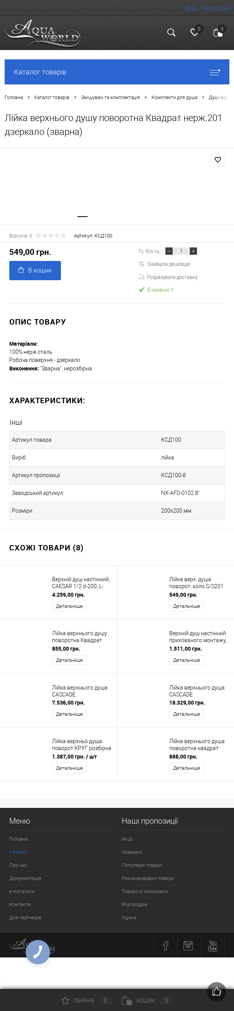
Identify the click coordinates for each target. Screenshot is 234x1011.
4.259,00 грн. (68, 594)
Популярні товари (142, 865)
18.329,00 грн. (187, 702)
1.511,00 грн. (185, 648)
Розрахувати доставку (167, 277)
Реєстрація (215, 8)
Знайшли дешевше (164, 264)
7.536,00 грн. (68, 702)
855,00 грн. (66, 648)
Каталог (18, 852)
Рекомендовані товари (148, 878)
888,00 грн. (183, 756)
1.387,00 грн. (74, 756)
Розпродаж (135, 904)
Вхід (190, 8)
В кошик (35, 270)
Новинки (131, 852)
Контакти (19, 904)
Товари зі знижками (145, 891)
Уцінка (129, 917)
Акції (127, 839)
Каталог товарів (117, 71)
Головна (18, 839)
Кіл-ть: (153, 251)
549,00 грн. (183, 594)
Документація (25, 878)
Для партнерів (25, 917)
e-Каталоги (21, 891)
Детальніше (69, 606)
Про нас (18, 865)
